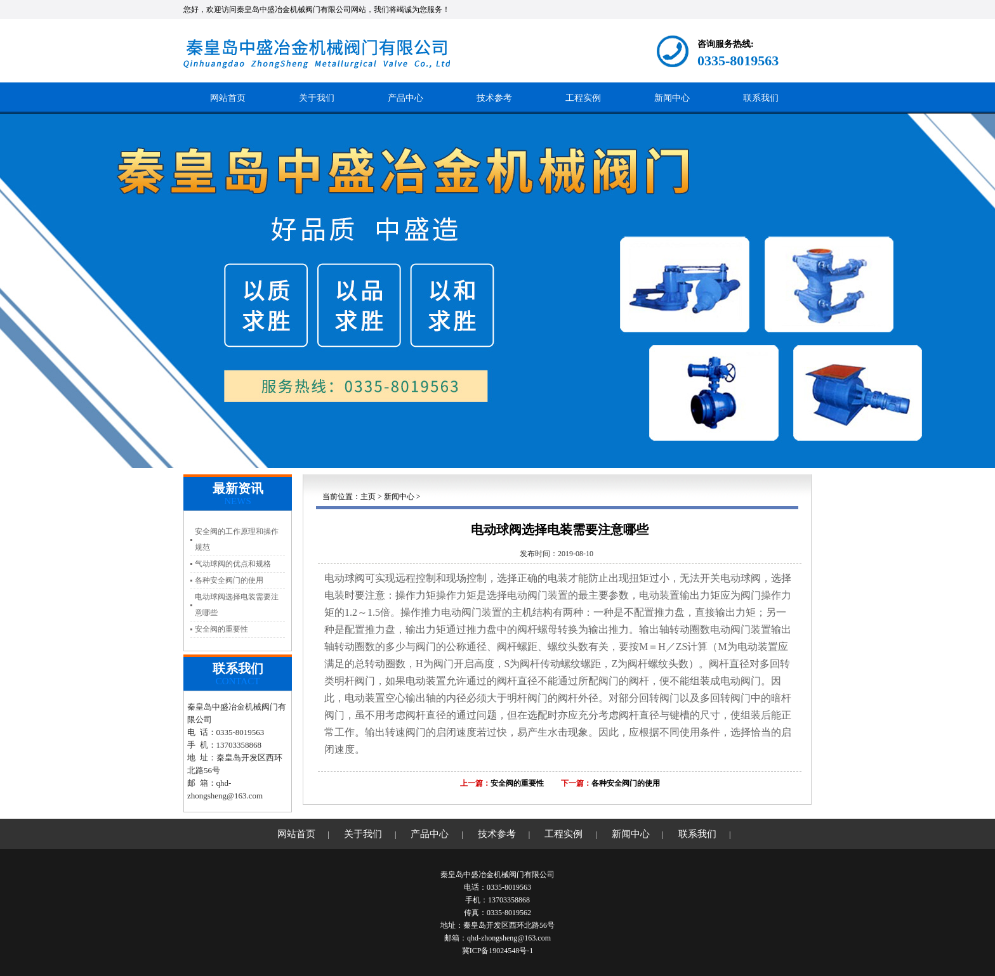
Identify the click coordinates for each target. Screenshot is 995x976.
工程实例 (583, 98)
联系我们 (761, 98)
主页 (368, 496)
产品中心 (405, 98)
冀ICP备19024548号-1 (498, 950)
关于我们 (316, 98)
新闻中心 (672, 98)
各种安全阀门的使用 (229, 580)
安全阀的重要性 (221, 629)
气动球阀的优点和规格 (233, 563)
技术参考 (494, 98)
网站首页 (228, 98)
